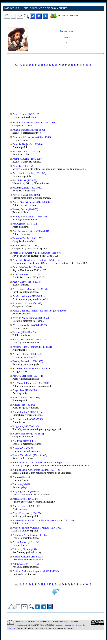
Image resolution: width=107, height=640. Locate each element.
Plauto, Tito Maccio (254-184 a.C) (29, 455)
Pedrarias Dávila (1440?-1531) (27, 238)
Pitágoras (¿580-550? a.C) (25, 426)
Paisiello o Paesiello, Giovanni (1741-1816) (34, 122)
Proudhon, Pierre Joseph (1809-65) (29, 534)
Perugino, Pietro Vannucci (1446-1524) (32, 346)
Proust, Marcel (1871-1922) (26, 542)
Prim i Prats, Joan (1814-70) (26, 513)
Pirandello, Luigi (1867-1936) (27, 412)
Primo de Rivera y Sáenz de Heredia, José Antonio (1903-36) (43, 520)
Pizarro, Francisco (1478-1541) (28, 433)
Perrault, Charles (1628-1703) (27, 354)
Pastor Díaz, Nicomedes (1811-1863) (31, 202)
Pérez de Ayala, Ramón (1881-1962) (30, 317)
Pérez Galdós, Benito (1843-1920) (29, 325)
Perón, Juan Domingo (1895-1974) (29, 339)
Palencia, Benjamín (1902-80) (27, 144)
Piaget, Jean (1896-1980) (25, 390)
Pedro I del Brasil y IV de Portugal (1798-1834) (36, 260)
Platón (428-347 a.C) (23, 448)
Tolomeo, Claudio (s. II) (24, 549)
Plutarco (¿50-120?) (22, 484)
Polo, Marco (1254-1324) (25, 498)
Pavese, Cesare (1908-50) (25, 209)
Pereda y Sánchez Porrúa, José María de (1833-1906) (39, 310)
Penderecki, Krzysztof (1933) (27, 303)
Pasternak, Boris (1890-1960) (27, 187)
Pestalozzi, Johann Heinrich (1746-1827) (33, 368)
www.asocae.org (20, 625)
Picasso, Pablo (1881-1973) (26, 397)
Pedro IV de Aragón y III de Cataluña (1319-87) (36, 252)
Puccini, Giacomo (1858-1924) (28, 556)
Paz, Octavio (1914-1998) (25, 223)
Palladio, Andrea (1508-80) (26, 151)
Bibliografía (70, 625)
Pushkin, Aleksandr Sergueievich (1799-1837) (35, 571)
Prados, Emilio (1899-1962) (26, 506)
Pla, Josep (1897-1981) (24, 440)
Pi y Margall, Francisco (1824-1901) (30, 383)
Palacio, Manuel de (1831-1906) (28, 129)
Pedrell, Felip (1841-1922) (25, 245)
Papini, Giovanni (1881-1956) (27, 158)
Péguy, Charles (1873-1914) (26, 281)
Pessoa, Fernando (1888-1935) (27, 361)
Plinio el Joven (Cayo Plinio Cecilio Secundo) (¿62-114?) (41, 462)
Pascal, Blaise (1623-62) (24, 180)
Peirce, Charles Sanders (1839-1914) (30, 289)
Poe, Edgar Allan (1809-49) (26, 491)
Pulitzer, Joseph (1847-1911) (26, 563)
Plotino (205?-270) (21, 477)
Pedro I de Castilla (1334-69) (27, 267)
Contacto (59, 625)
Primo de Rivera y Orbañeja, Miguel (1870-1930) (37, 527)
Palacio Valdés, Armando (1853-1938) (31, 137)
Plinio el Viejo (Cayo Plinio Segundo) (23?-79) (36, 469)
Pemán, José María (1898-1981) (28, 296)
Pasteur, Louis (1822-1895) (26, 194)
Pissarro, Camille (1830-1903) (27, 419)
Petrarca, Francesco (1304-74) (27, 375)
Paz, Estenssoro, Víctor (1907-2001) (30, 231)
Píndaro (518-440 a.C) (23, 404)
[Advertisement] (55, 87)
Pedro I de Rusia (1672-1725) (27, 274)
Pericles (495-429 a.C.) (24, 332)
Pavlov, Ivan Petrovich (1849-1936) (30, 216)
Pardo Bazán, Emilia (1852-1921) (29, 173)
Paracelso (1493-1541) (23, 166)
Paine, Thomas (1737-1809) (26, 114)
